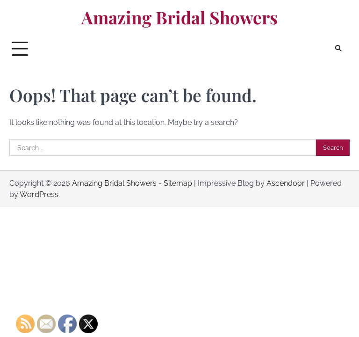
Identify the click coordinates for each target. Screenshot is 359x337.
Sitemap (178, 183)
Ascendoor (285, 183)
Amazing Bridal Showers (179, 17)
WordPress (39, 194)
